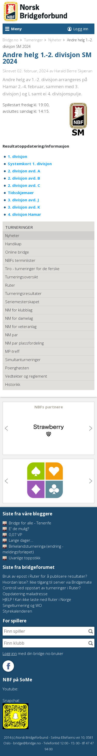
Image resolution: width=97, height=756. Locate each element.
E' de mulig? (16, 528)
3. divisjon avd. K (24, 207)
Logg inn (80, 28)
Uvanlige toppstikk (21, 557)
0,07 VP (12, 534)
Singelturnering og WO (22, 605)
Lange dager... (18, 540)
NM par (11, 334)
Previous (7, 428)
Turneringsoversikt (21, 276)
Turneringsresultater (23, 293)
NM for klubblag (18, 309)
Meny (16, 28)
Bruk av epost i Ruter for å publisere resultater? (45, 576)
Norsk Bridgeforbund (36, 11)
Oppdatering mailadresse (25, 593)
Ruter (10, 285)
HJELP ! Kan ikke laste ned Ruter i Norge (37, 599)
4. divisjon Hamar (24, 214)
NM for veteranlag (20, 326)
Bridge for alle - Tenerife (27, 522)
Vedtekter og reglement (26, 376)
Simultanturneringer (23, 359)
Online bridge (17, 252)
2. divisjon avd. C (24, 185)
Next (90, 428)
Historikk (12, 384)
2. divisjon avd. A (24, 170)
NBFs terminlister (20, 260)
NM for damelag (19, 318)
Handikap (13, 243)
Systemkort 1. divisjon (30, 163)
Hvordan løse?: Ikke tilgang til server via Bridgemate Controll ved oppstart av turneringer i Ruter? (47, 585)
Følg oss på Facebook (8, 666)
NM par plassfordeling (24, 343)
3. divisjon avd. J (23, 199)
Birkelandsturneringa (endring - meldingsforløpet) (33, 549)
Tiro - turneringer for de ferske (32, 268)
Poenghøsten (17, 367)
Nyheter (54, 39)
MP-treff (12, 351)
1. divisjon (17, 156)
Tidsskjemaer (21, 192)
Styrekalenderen (17, 611)
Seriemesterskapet (22, 301)
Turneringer (33, 39)
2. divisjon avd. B (24, 178)
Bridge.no (10, 39)
